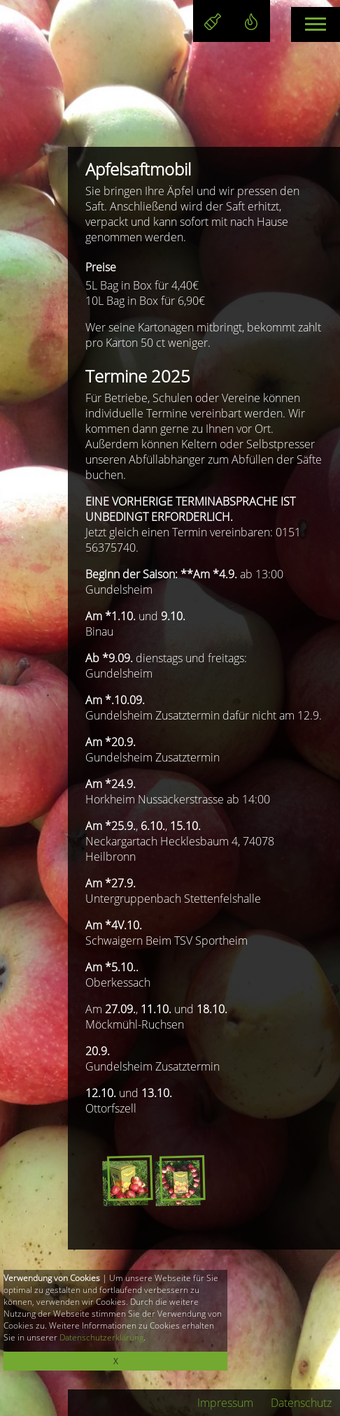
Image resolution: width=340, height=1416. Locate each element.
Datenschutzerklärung (101, 1337)
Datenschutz (301, 1402)
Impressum (225, 1402)
